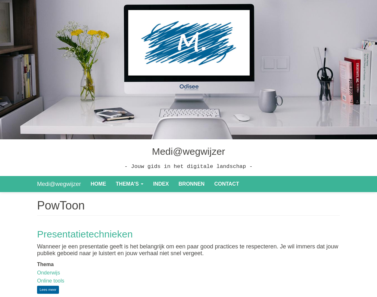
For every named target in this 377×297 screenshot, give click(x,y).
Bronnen (192, 184)
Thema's (129, 184)
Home (98, 184)
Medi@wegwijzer (59, 184)
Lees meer (49, 290)
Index (161, 184)
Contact (226, 184)
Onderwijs (48, 272)
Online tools (50, 280)
